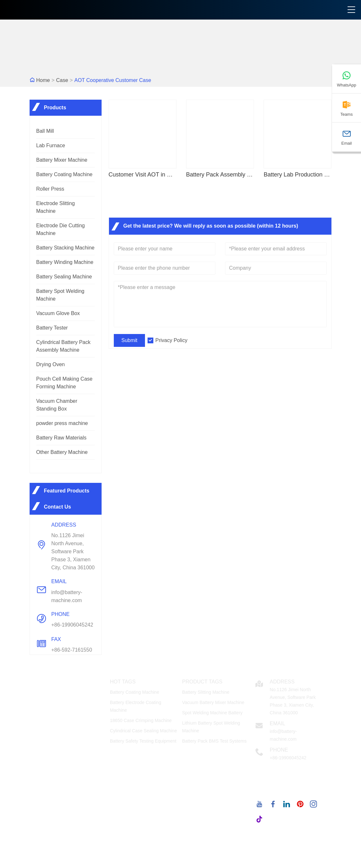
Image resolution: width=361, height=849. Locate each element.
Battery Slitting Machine (205, 692)
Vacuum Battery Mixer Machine (213, 702)
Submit (130, 340)
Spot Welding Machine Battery (212, 712)
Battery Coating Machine (64, 174)
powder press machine (62, 423)
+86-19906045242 (72, 625)
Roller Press (50, 189)
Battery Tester (52, 327)
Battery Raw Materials (61, 437)
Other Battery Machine (62, 452)
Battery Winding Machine (65, 262)
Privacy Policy (171, 340)
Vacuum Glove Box (58, 313)
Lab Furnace (50, 145)
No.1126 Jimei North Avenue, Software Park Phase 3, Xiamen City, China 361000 (73, 551)
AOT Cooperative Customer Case (112, 80)
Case (62, 80)
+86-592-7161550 (71, 650)
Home (43, 80)
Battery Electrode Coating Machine (135, 706)
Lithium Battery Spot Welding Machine (211, 726)
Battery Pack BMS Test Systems (214, 741)
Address (282, 681)
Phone (279, 750)
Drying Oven (50, 364)
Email (277, 723)
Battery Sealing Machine (64, 276)
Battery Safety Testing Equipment (143, 741)
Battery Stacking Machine (65, 247)
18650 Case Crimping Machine (141, 720)
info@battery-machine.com (66, 596)
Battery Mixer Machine (61, 160)
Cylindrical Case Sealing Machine (143, 730)
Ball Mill (45, 131)
